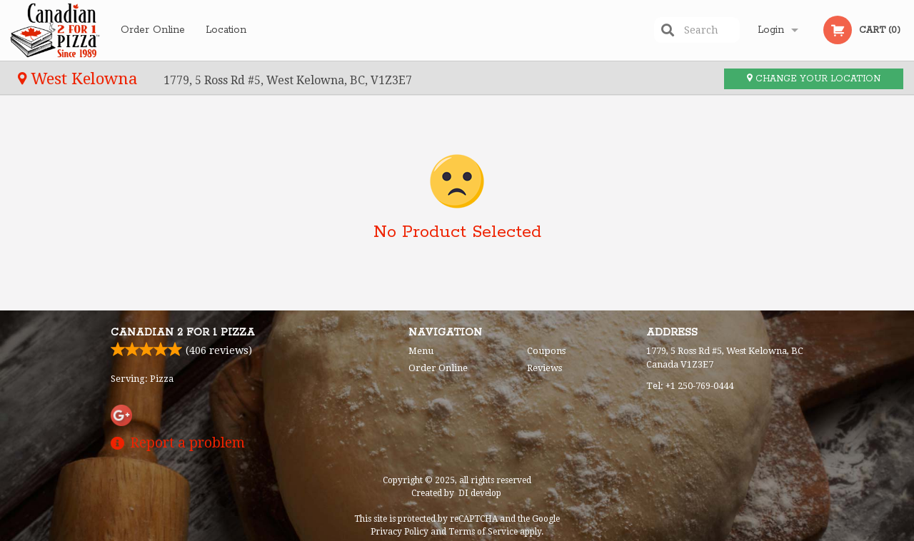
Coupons (546, 350)
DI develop (479, 493)
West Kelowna (80, 78)
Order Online (153, 30)
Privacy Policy (399, 532)
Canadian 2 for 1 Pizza (183, 332)
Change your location (813, 79)
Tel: (689, 385)
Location (226, 30)
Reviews (544, 368)
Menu (420, 350)
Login (771, 30)
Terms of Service (483, 532)
